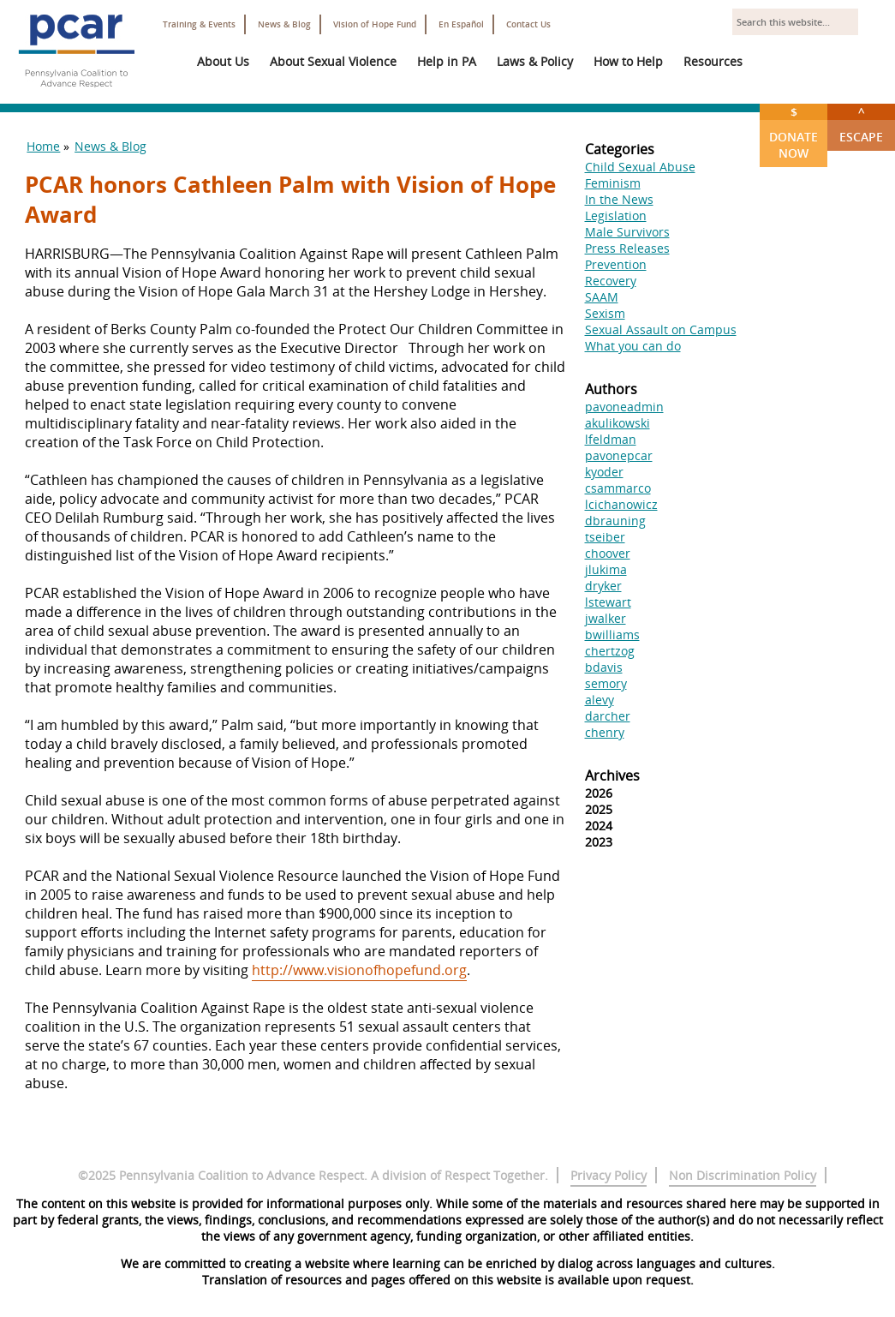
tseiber (605, 537)
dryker (603, 586)
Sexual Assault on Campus (661, 329)
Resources (713, 61)
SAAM (601, 297)
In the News (619, 199)
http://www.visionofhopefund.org (359, 970)
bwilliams (612, 634)
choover (607, 553)
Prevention (616, 264)
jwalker (605, 618)
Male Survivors (627, 232)
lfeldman (610, 439)
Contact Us (528, 24)
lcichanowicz (621, 504)
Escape (861, 124)
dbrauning (615, 520)
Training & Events (199, 24)
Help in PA (446, 61)
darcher (607, 716)
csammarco (618, 488)
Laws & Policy (535, 61)
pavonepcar (619, 455)
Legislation (616, 215)
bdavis (604, 667)
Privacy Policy (608, 1175)
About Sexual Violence (333, 61)
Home (43, 146)
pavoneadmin (624, 406)
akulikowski (617, 423)
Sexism (605, 313)
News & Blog (284, 24)
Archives (612, 775)
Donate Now (793, 132)
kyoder (604, 472)
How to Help (628, 61)
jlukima (606, 569)
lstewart (608, 602)
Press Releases (627, 248)
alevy (599, 699)
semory (606, 683)
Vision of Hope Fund (374, 24)
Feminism (613, 183)
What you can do (633, 346)
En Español (461, 24)
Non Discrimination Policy (742, 1175)
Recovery (610, 280)
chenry (604, 732)
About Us (223, 61)
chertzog (610, 651)
